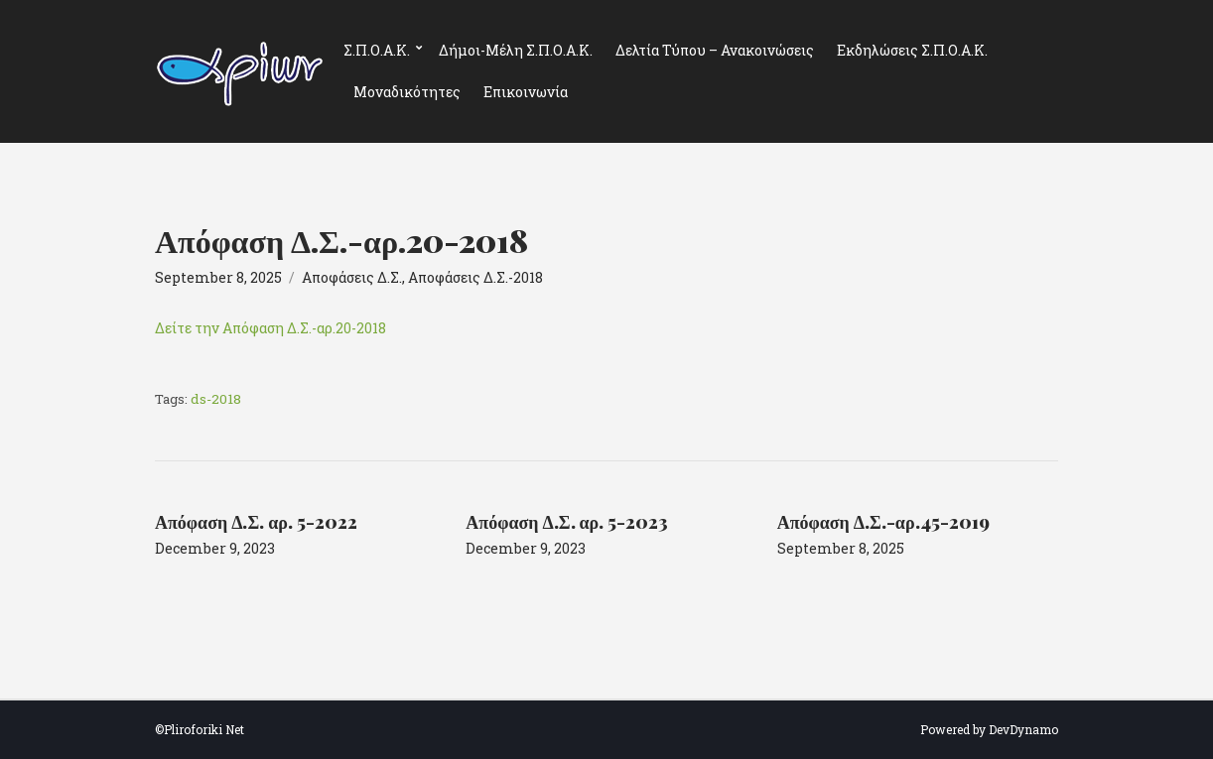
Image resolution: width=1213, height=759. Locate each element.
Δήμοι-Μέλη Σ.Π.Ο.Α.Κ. (516, 50)
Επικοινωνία (525, 91)
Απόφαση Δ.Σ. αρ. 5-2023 (567, 522)
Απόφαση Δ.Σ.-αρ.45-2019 (883, 522)
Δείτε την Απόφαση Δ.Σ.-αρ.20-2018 (270, 327)
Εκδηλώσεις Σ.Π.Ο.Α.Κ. (912, 50)
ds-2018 (216, 399)
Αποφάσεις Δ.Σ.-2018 (475, 277)
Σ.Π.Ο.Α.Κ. (376, 50)
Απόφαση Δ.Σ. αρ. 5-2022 (256, 522)
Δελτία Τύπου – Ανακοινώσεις (714, 50)
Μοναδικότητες (407, 91)
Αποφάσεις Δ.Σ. (352, 277)
